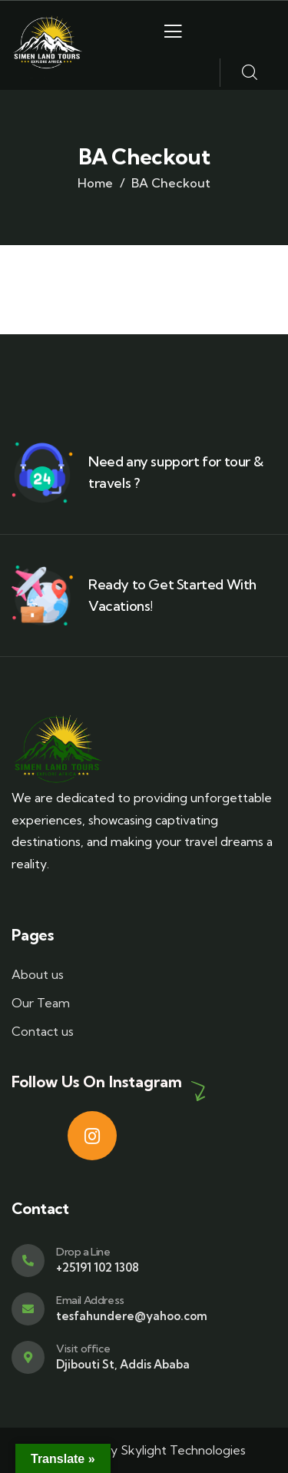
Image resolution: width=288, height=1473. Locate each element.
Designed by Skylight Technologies (144, 1450)
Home (95, 183)
